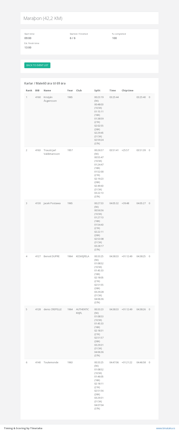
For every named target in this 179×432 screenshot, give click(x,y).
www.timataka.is (165, 428)
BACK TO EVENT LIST (37, 65)
